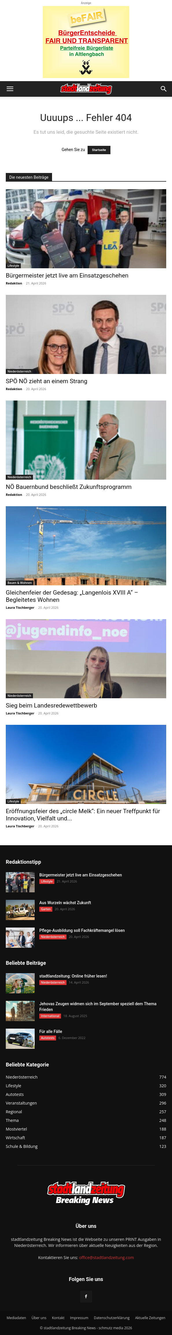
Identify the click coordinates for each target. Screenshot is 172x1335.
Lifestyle (13, 266)
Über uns (39, 1317)
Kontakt (58, 1317)
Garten (46, 909)
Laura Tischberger (20, 607)
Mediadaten (16, 1317)
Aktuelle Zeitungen (150, 1317)
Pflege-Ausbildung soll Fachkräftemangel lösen (82, 930)
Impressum (79, 1317)
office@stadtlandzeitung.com (106, 1257)
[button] (10, 89)
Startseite (99, 150)
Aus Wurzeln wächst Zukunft (65, 902)
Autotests (47, 1038)
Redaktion (14, 283)
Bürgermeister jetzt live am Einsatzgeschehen (67, 275)
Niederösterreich (19, 371)
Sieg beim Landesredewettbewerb (51, 705)
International (50, 1016)
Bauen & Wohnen (20, 583)
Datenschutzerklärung (112, 1317)
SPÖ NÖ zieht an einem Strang (46, 381)
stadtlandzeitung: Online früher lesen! (73, 976)
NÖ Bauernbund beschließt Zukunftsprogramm (69, 486)
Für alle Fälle (50, 1031)
